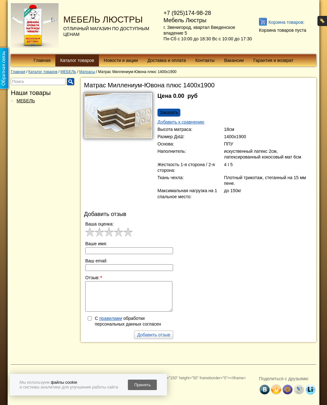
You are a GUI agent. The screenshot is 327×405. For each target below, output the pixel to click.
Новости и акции (121, 60)
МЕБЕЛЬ (26, 100)
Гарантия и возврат (273, 60)
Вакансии (234, 60)
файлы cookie (64, 382)
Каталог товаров (77, 60)
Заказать (169, 112)
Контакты (204, 60)
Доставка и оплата (166, 60)
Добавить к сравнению (180, 122)
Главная (42, 60)
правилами (110, 318)
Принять (142, 384)
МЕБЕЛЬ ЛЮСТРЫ (103, 19)
